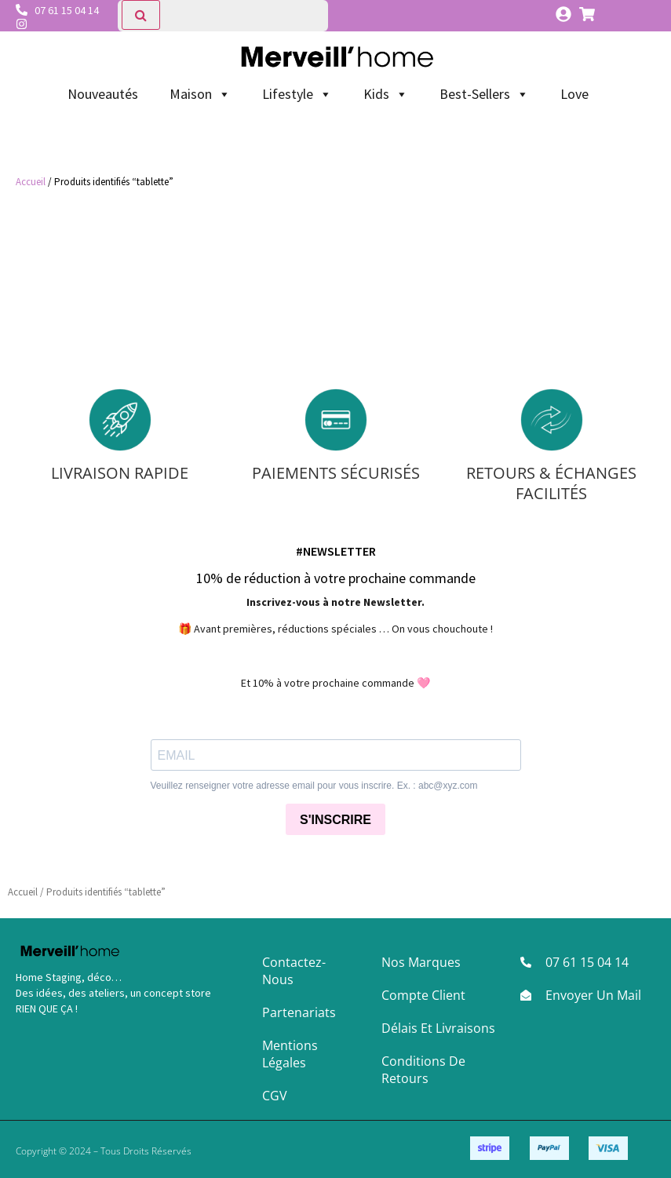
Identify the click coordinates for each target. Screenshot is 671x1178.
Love (574, 94)
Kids (385, 94)
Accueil (31, 181)
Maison (200, 94)
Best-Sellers (484, 94)
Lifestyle (297, 94)
